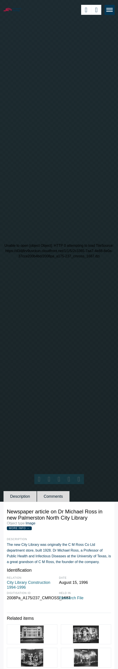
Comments (53, 496)
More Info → (19, 528)
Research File (71, 598)
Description (20, 496)
